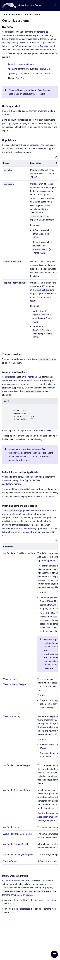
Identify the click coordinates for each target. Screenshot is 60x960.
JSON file (19, 78)
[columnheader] (15, 163)
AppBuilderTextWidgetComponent (19, 854)
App (41, 234)
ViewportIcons (9, 679)
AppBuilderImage (11, 827)
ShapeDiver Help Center (29, 5)
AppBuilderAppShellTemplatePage (19, 553)
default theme (22, 528)
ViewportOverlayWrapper (14, 684)
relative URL (45, 69)
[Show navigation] (54, 954)
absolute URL (45, 73)
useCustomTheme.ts (11, 484)
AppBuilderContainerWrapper (16, 765)
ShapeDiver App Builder (31, 14)
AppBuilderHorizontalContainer (17, 834)
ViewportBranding (11, 716)
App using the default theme (21, 64)
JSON (35, 237)
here (29, 384)
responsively (14, 453)
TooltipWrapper (10, 861)
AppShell (51, 560)
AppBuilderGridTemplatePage (17, 790)
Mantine (32, 377)
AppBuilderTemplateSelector (16, 844)
